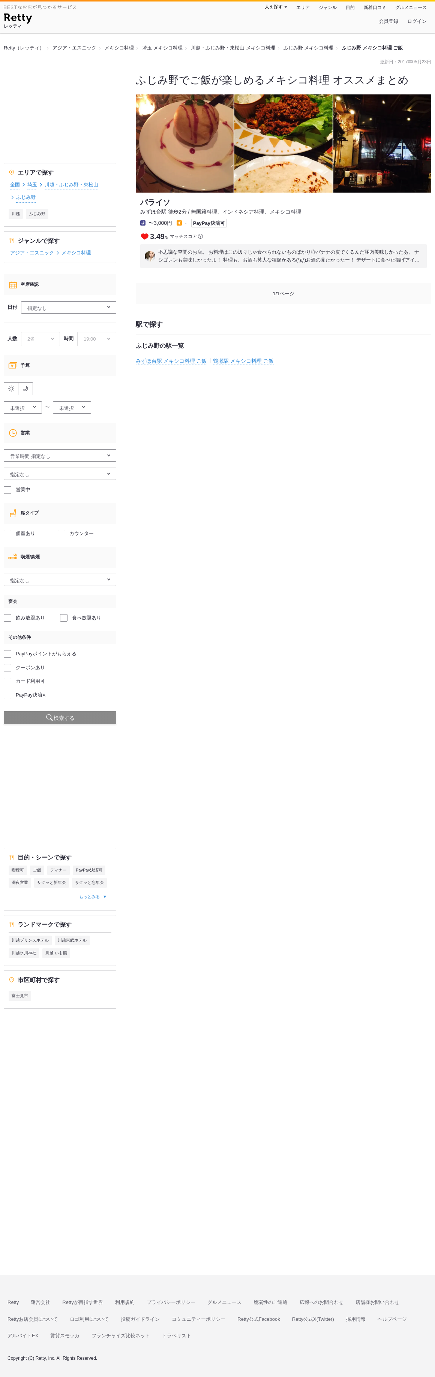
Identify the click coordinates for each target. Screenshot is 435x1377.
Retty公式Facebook (258, 1319)
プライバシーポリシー (171, 1302)
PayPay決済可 (89, 870)
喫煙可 (18, 870)
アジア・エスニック (32, 253)
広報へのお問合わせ (322, 1302)
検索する (64, 718)
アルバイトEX (23, 1335)
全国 (15, 184)
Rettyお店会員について (33, 1319)
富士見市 (20, 995)
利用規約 (125, 1302)
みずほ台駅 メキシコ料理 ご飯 (171, 361)
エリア (303, 7)
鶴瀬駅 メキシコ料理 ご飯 (243, 361)
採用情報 (356, 1319)
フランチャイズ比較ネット (121, 1335)
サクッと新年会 (51, 882)
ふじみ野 (37, 213)
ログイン (417, 21)
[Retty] (18, 19)
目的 (350, 7)
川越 (16, 213)
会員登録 (388, 21)
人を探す (274, 6)
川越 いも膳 (56, 953)
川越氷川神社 (24, 953)
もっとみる (89, 896)
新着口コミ (375, 7)
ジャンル (328, 7)
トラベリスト (176, 1335)
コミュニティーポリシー (198, 1319)
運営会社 (40, 1302)
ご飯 (37, 870)
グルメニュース (411, 7)
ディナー (58, 870)
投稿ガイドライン (140, 1319)
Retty (13, 1302)
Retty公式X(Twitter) (313, 1319)
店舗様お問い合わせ (377, 1302)
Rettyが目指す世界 (82, 1302)
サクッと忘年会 (89, 882)
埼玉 (32, 184)
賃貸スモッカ (65, 1335)
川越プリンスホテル (30, 940)
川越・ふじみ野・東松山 (71, 184)
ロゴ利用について (89, 1319)
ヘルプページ (392, 1319)
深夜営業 (20, 882)
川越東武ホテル (72, 940)
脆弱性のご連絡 (271, 1302)
